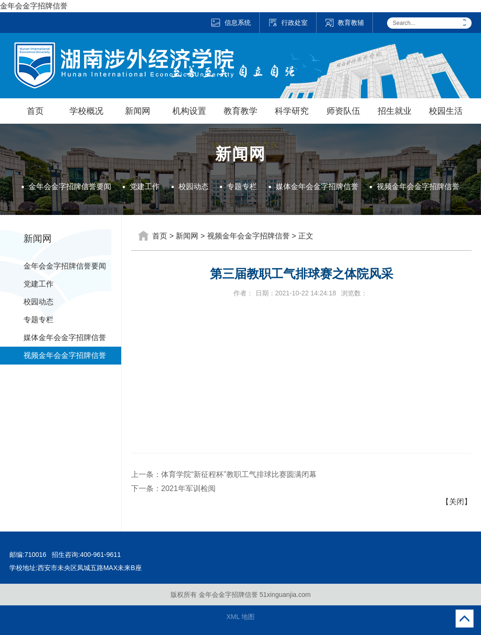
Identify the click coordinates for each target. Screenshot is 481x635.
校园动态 (193, 186)
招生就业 (394, 111)
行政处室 (288, 22)
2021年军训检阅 (188, 488)
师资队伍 (343, 111)
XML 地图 (240, 616)
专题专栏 (242, 186)
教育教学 (240, 111)
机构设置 (189, 111)
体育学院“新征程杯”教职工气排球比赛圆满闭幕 (239, 474)
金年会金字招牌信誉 (34, 6)
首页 (35, 111)
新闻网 (137, 111)
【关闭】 (457, 502)
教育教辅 (344, 22)
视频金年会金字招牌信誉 (418, 186)
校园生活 (446, 111)
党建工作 (145, 186)
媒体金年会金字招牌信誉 (317, 186)
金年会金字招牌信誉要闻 (70, 186)
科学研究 (292, 111)
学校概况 (86, 111)
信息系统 (230, 22)
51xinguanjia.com (284, 594)
